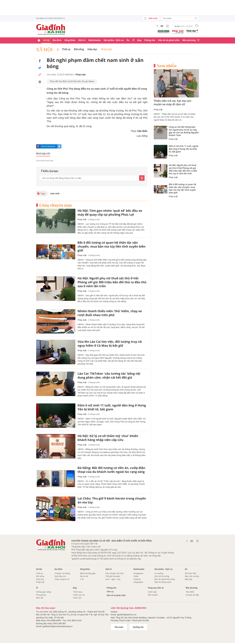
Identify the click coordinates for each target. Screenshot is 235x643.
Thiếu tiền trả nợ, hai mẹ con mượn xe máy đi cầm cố (172, 102)
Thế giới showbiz (112, 576)
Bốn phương (189, 40)
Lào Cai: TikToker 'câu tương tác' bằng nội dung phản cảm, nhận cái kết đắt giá (109, 375)
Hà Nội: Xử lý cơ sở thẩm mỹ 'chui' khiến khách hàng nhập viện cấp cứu (108, 438)
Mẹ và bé (84, 576)
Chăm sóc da (79, 595)
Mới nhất (151, 18)
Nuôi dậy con (60, 576)
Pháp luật (106, 49)
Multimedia (94, 40)
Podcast (137, 579)
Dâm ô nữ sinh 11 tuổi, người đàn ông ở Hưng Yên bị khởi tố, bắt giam (112, 407)
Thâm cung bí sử (61, 579)
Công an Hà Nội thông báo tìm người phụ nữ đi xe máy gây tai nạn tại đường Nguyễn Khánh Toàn (184, 131)
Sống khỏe (69, 40)
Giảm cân (77, 598)
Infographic (138, 582)
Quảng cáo (138, 627)
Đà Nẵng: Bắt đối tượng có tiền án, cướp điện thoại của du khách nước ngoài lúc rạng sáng (111, 470)
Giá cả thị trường (161, 576)
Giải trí (81, 40)
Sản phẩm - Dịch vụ (114, 40)
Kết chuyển (153, 595)
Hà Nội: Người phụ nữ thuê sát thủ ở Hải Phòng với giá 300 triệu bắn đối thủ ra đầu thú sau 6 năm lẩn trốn (112, 282)
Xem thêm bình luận (45, 161)
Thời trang (77, 592)
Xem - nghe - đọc (112, 579)
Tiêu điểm (190, 592)
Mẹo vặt (39, 598)
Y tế (82, 579)
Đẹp (139, 40)
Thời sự (66, 49)
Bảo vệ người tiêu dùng (164, 579)
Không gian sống (43, 592)
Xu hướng (158, 573)
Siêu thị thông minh (162, 582)
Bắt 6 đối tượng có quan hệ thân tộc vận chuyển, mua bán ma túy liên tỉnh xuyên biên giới (112, 246)
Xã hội (46, 40)
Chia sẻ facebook (48, 146)
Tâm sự (110, 591)
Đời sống (79, 49)
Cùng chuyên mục (55, 205)
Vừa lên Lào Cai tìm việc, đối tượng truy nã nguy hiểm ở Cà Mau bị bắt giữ (110, 344)
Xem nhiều (167, 65)
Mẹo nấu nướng (192, 576)
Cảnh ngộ (152, 592)
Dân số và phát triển (168, 40)
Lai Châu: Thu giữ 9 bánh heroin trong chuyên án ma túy (112, 500)
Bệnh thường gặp (87, 573)
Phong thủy (41, 595)
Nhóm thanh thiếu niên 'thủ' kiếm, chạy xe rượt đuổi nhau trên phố (110, 313)
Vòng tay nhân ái (156, 588)
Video (136, 576)
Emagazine (138, 573)
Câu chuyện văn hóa (114, 573)
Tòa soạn (118, 627)
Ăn (128, 40)
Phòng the (149, 40)
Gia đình (57, 40)
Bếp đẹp (188, 579)
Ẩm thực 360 (190, 573)
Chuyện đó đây (192, 595)
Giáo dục (92, 49)
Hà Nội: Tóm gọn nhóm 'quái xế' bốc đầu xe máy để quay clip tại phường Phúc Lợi (110, 213)
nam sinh (55, 193)
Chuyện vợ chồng (62, 573)
